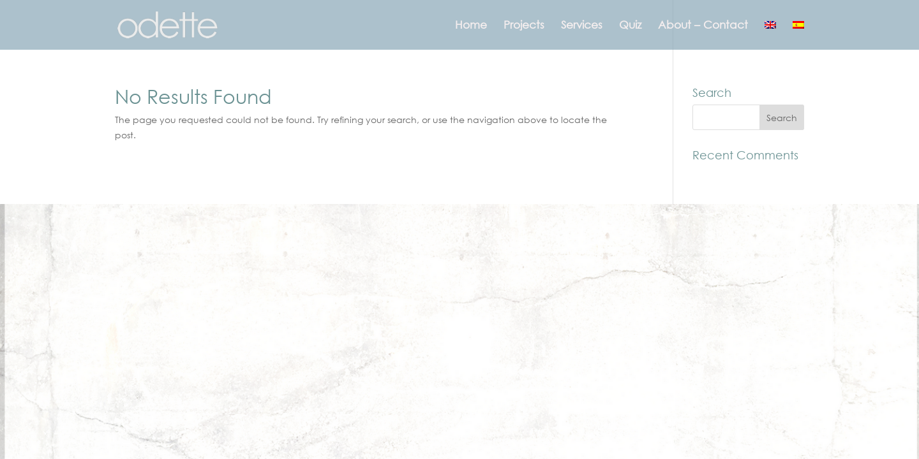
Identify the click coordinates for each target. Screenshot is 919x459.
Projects (524, 25)
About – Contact (703, 25)
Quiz (630, 25)
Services (581, 25)
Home (471, 25)
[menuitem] (770, 35)
